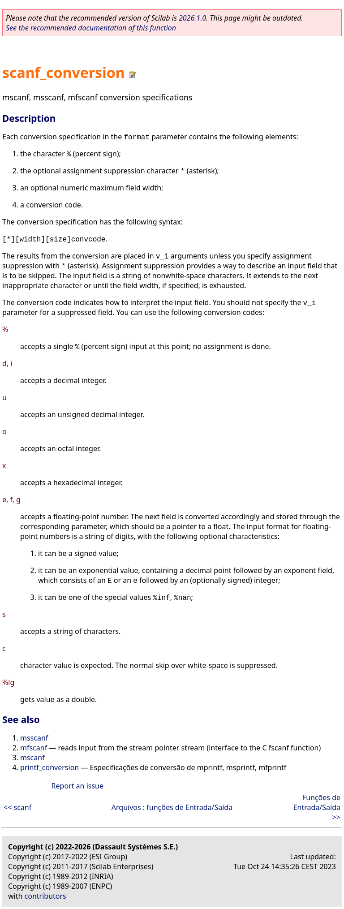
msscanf (34, 738)
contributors (45, 896)
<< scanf (17, 807)
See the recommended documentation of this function (91, 28)
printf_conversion (49, 767)
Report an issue (77, 786)
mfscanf (33, 748)
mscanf (32, 758)
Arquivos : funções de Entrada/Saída (172, 807)
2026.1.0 (192, 18)
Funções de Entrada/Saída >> (316, 807)
